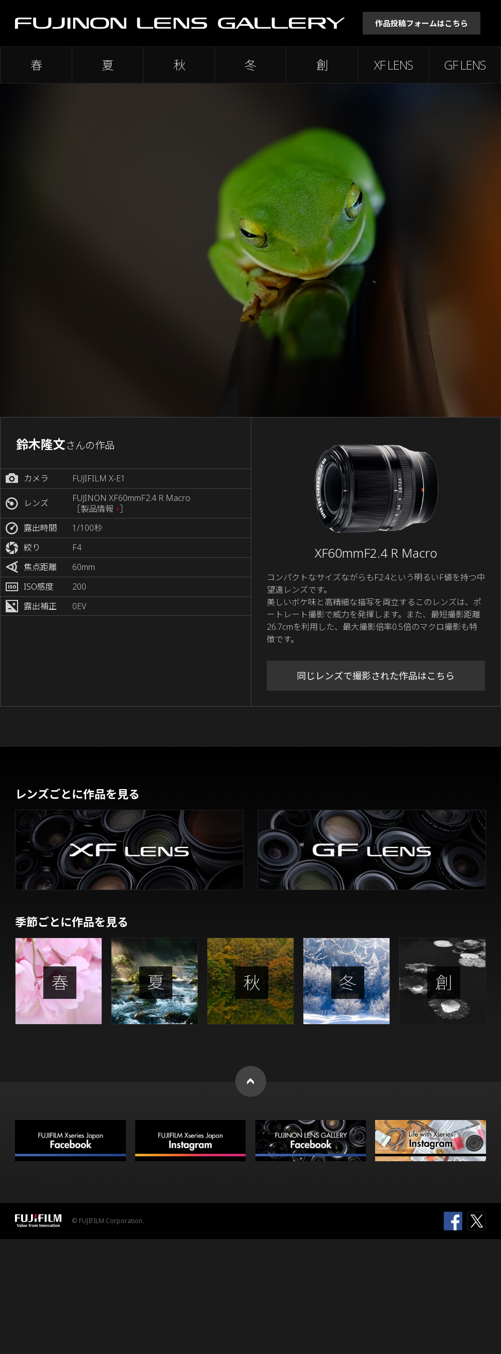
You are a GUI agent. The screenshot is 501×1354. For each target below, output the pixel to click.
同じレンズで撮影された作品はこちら (376, 676)
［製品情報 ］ (100, 509)
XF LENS (393, 65)
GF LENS (465, 65)
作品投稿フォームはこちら (421, 23)
